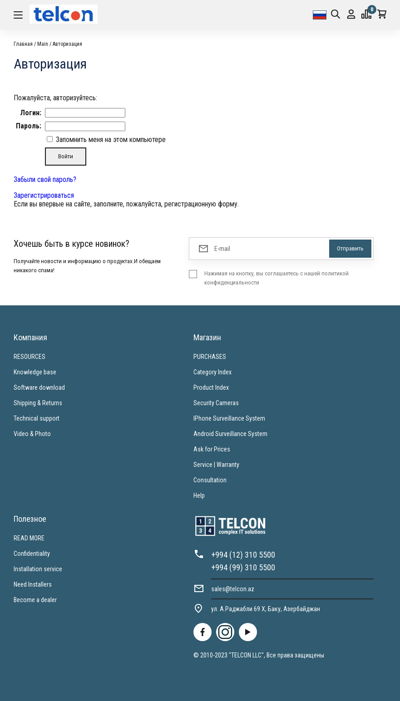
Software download (39, 387)
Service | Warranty (216, 464)
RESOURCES (29, 356)
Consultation (210, 480)
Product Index (211, 387)
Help (199, 495)
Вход (351, 14)
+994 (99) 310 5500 (243, 567)
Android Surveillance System (230, 433)
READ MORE (29, 538)
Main (42, 44)
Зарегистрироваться (44, 195)
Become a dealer (35, 599)
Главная (23, 44)
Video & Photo (32, 433)
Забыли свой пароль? (45, 179)
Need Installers (33, 584)
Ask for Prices (211, 449)
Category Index (212, 372)
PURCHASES (209, 356)
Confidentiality (32, 553)
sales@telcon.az (232, 589)
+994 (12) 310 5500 (243, 554)
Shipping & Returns (38, 403)
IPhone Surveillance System (229, 418)
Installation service (38, 569)
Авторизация (67, 44)
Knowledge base (35, 372)
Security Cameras (216, 403)
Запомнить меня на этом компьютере (110, 139)
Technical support (36, 418)
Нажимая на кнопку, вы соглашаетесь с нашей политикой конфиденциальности (276, 278)
